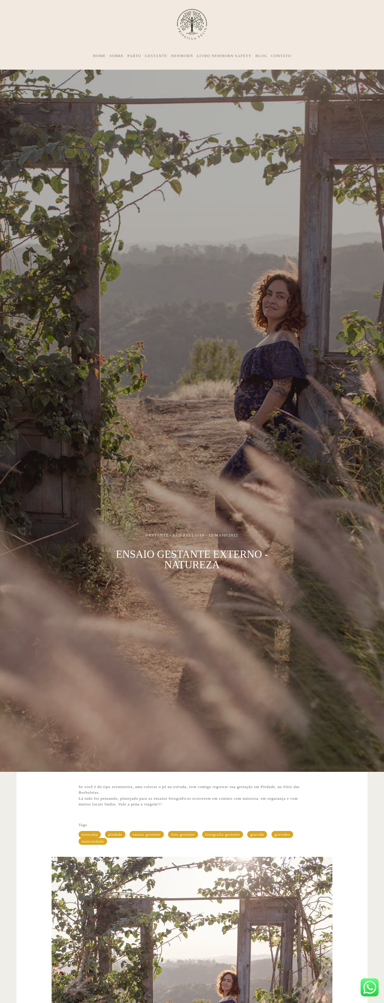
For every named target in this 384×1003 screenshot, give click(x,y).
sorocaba (90, 834)
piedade (115, 834)
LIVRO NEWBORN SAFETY (224, 55)
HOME (99, 55)
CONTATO (281, 55)
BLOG (261, 55)
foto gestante (183, 834)
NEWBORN (182, 55)
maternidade (93, 841)
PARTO (134, 55)
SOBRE (117, 55)
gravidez (282, 834)
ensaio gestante (147, 834)
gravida (257, 834)
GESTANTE (156, 55)
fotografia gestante (222, 834)
